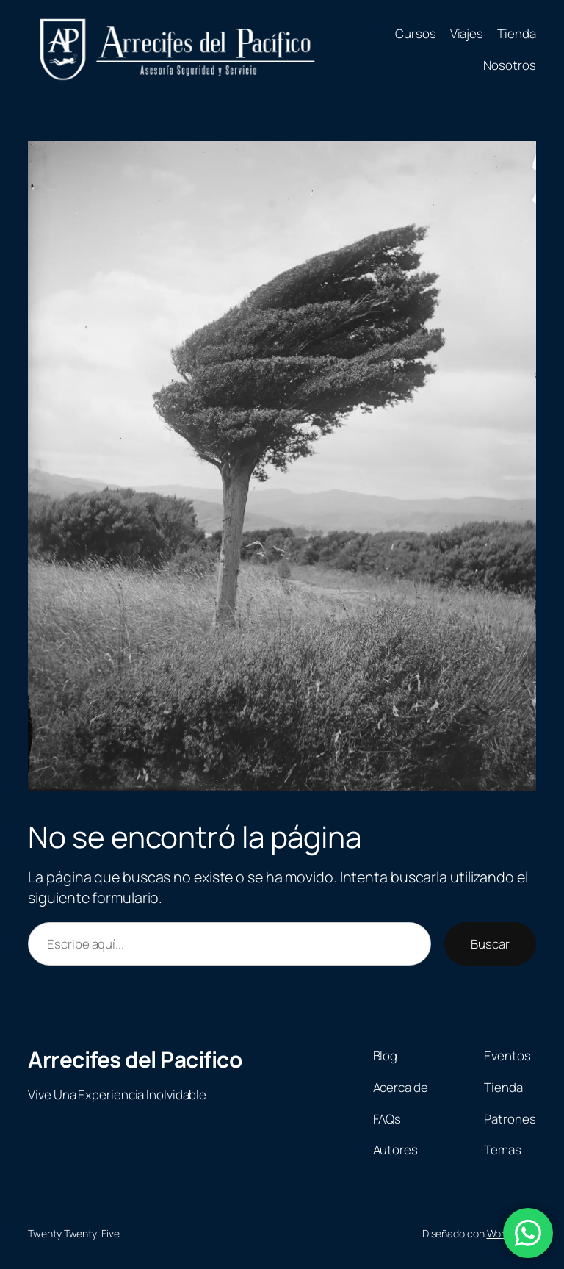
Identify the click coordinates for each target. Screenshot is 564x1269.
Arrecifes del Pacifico (135, 1059)
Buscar (490, 943)
